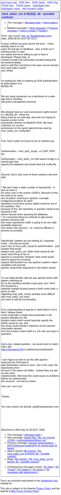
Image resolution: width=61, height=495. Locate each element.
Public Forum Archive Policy (24, 491)
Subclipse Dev (41, 5)
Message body (33, 22)
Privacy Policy (43, 488)
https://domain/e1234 (12, 349)
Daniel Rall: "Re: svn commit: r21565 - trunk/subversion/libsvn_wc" (31, 439)
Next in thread (27, 31)
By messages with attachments (28, 471)
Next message (37, 28)
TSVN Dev (7, 5)
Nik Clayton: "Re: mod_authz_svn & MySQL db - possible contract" (28, 454)
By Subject (24, 469)
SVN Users (38, 2)
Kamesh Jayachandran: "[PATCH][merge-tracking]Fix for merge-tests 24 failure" (32, 446)
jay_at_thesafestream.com (36, 36)
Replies (43, 31)
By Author (38, 469)
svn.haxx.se (9, 2)
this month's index (33, 8)
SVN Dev (24, 2)
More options (51, 22)
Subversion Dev (49, 480)
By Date (48, 467)
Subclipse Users (10, 8)
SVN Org (52, 2)
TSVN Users (23, 5)
